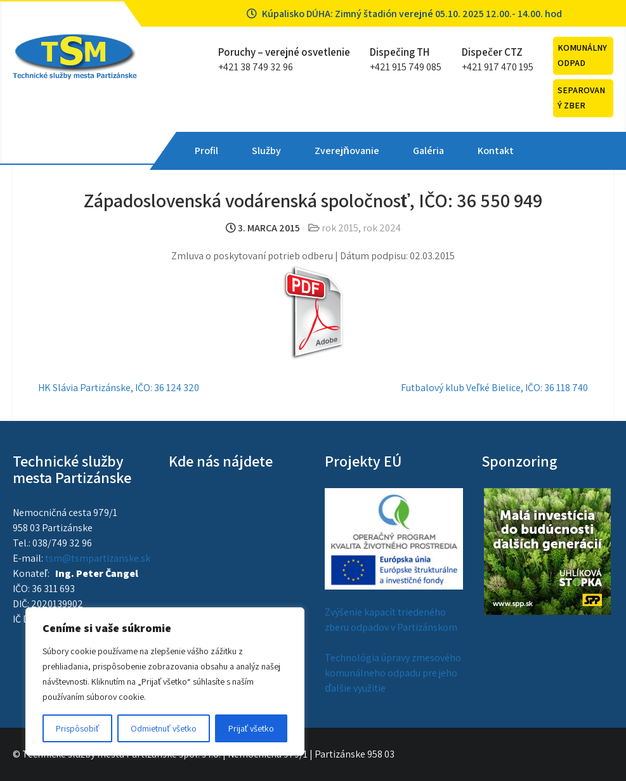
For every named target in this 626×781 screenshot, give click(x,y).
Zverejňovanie (347, 150)
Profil (206, 150)
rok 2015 (340, 228)
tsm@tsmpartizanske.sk (97, 558)
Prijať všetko (251, 728)
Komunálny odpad (582, 55)
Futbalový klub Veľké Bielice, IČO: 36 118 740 (494, 387)
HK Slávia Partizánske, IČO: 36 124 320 (118, 387)
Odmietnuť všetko (163, 728)
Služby (266, 150)
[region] (164, 681)
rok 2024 (382, 228)
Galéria (428, 150)
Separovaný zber (581, 97)
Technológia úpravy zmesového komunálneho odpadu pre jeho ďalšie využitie (393, 673)
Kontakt (496, 150)
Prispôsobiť (77, 728)
